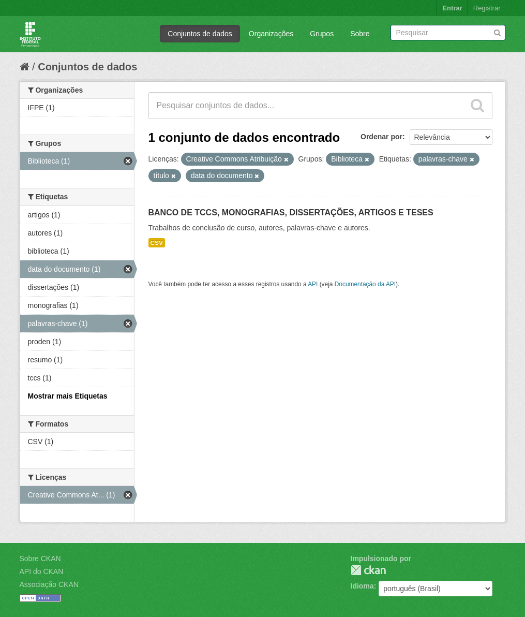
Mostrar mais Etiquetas (68, 396)
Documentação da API (365, 284)
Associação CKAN (49, 584)
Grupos (322, 34)
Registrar (487, 8)
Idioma (362, 586)
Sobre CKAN (40, 558)
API (313, 284)
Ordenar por (381, 137)
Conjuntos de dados (200, 34)
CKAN (368, 570)
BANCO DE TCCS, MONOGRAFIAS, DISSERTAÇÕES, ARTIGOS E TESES (290, 212)
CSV (157, 242)
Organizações (271, 34)
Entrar (452, 8)
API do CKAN (42, 571)
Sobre (359, 34)
